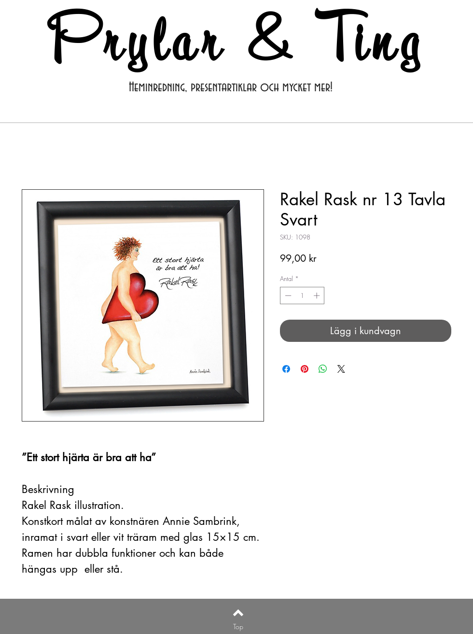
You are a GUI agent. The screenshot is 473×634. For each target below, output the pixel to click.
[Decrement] (287, 295)
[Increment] (317, 295)
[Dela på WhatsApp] (323, 369)
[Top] (238, 626)
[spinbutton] (302, 295)
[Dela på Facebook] (286, 369)
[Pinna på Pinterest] (304, 369)
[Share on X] (341, 369)
